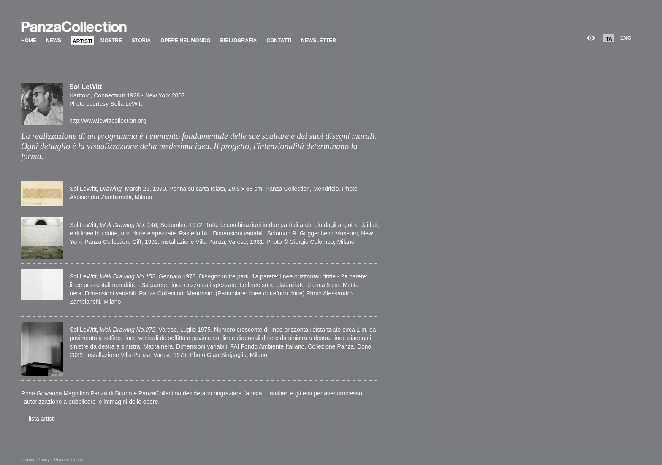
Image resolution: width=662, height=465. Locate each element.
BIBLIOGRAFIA (238, 40)
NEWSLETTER (318, 40)
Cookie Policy (35, 459)
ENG (625, 38)
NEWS (53, 40)
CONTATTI (278, 40)
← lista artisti (38, 418)
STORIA (141, 40)
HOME (28, 40)
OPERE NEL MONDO (185, 40)
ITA (608, 39)
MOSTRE (111, 40)
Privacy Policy (69, 459)
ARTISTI (82, 41)
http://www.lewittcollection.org (108, 120)
